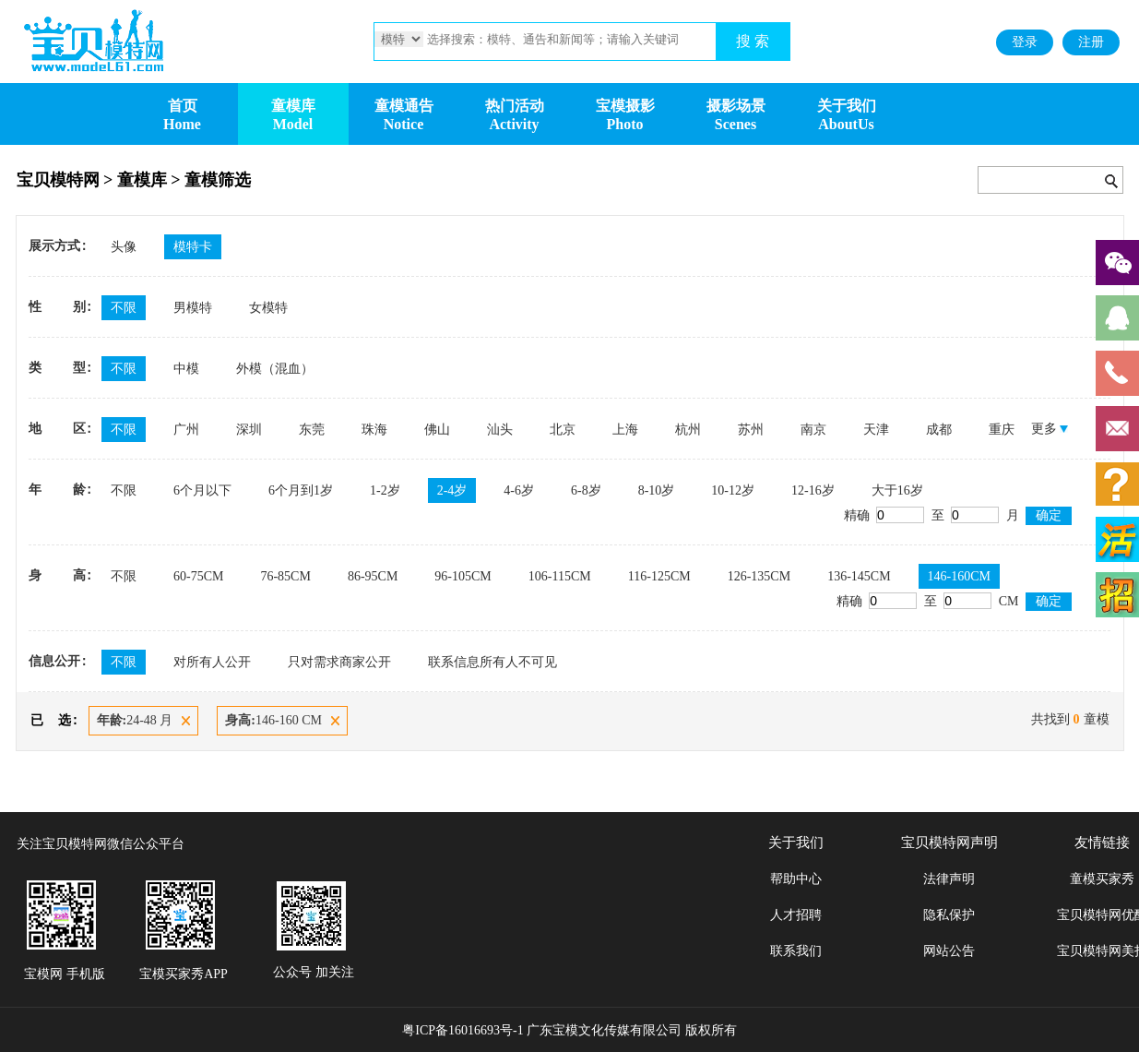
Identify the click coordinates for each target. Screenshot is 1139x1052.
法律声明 (949, 879)
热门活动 (514, 106)
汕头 (500, 429)
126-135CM (759, 576)
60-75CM (198, 576)
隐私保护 (949, 915)
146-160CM (959, 576)
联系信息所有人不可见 (492, 662)
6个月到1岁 (300, 490)
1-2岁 (385, 490)
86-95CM (372, 576)
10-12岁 (732, 490)
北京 (562, 429)
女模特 (268, 308)
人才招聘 (796, 915)
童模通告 (403, 106)
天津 (876, 429)
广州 (186, 429)
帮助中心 (796, 879)
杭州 (688, 429)
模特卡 (192, 247)
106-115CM (559, 576)
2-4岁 (452, 490)
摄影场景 (735, 106)
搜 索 (752, 41)
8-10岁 (656, 490)
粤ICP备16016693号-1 (462, 1030)
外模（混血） (275, 369)
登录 (1025, 42)
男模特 (192, 308)
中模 (186, 369)
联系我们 (796, 951)
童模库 (293, 106)
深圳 (249, 429)
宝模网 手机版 (64, 974)
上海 (625, 429)
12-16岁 (813, 490)
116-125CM (659, 576)
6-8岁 (586, 490)
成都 (939, 429)
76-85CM (285, 576)
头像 (123, 247)
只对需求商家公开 (339, 662)
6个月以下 (202, 490)
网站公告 (949, 951)
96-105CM (462, 576)
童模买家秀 (1102, 879)
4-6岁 (519, 490)
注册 (1091, 42)
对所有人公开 (212, 662)
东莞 (312, 429)
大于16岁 (897, 490)
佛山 (437, 429)
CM (982, 601)
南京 (813, 429)
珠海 (374, 429)
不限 (123, 308)
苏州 (751, 429)
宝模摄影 (625, 106)
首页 (182, 106)
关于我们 (846, 106)
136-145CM (858, 576)
